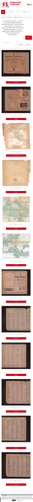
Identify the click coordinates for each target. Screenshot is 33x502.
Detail (16, 82)
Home (3, 17)
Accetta (14, 500)
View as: (21, 44)
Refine (28, 37)
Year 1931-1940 (18, 17)
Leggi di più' (20, 500)
